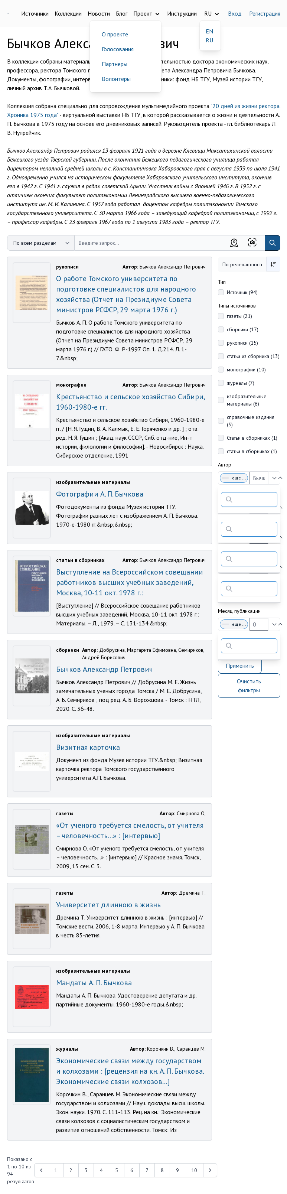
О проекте (115, 34)
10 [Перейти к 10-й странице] (194, 1170)
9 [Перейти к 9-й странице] (177, 1170)
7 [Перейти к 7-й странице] (147, 1170)
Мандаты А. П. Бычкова (94, 983)
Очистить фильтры (249, 685)
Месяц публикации (239, 611)
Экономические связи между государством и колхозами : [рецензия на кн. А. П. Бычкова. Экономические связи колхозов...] (129, 1071)
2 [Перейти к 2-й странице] (70, 1170)
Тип (222, 282)
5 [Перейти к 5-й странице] (116, 1170)
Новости (99, 13)
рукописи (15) (242, 342)
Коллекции (68, 13)
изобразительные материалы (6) (247, 400)
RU (209, 40)
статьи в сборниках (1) (252, 451)
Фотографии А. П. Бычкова (99, 494)
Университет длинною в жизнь (108, 905)
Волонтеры (116, 78)
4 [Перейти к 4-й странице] (101, 1170)
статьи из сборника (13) (253, 356)
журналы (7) (240, 383)
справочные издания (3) (250, 421)
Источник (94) (242, 292)
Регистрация (264, 13)
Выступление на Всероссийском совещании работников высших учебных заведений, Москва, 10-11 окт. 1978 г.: (129, 582)
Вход (235, 13)
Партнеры (114, 64)
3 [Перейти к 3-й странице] (86, 1170)
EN (209, 31)
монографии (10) (246, 369)
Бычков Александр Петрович (104, 669)
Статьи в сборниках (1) (252, 438)
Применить (240, 665)
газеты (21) (239, 316)
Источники (35, 13)
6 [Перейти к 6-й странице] (131, 1170)
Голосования (118, 49)
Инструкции (182, 13)
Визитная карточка (88, 747)
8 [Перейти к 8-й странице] (162, 1170)
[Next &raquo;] (210, 1170)
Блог (121, 13)
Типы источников (237, 305)
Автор (224, 464)
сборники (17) (242, 329)
